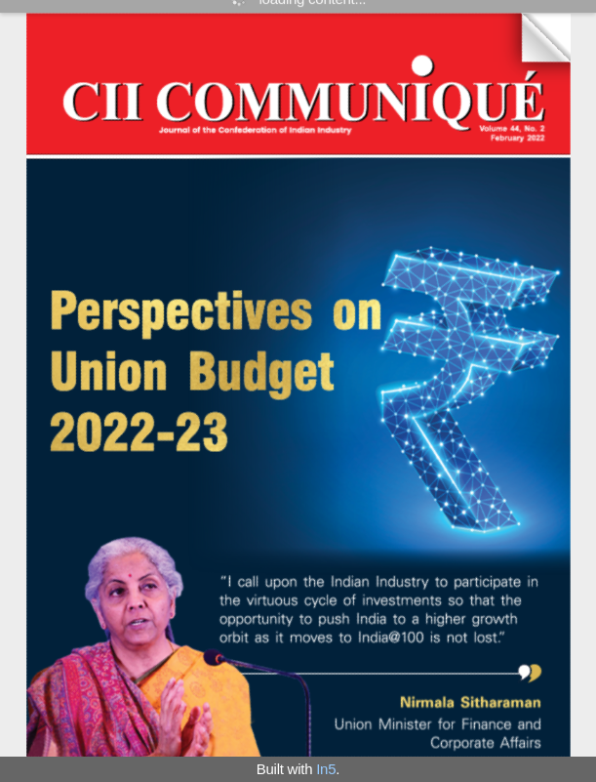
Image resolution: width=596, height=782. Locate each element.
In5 (326, 769)
